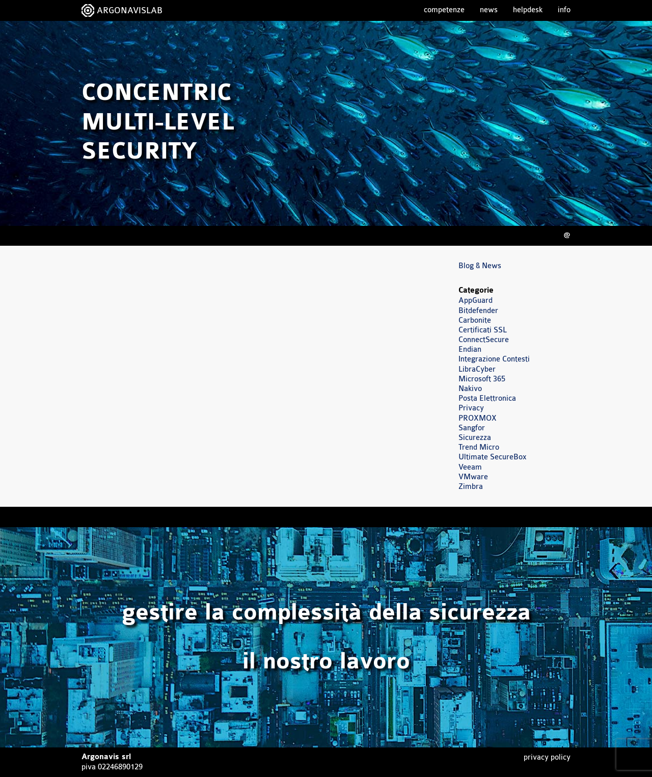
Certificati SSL (482, 330)
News (489, 10)
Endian (469, 349)
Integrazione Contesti (494, 359)
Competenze (444, 10)
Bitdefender (478, 310)
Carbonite (474, 320)
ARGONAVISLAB (129, 10)
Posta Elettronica (487, 398)
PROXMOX (477, 418)
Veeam (470, 467)
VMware (473, 477)
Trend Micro (478, 447)
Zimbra (470, 486)
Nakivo (470, 388)
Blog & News (479, 266)
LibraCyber (477, 369)
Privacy (471, 408)
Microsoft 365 (481, 379)
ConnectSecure (483, 339)
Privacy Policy (547, 757)
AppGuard (475, 300)
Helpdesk (527, 10)
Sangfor (471, 428)
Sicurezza (474, 437)
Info (564, 10)
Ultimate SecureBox (492, 457)
